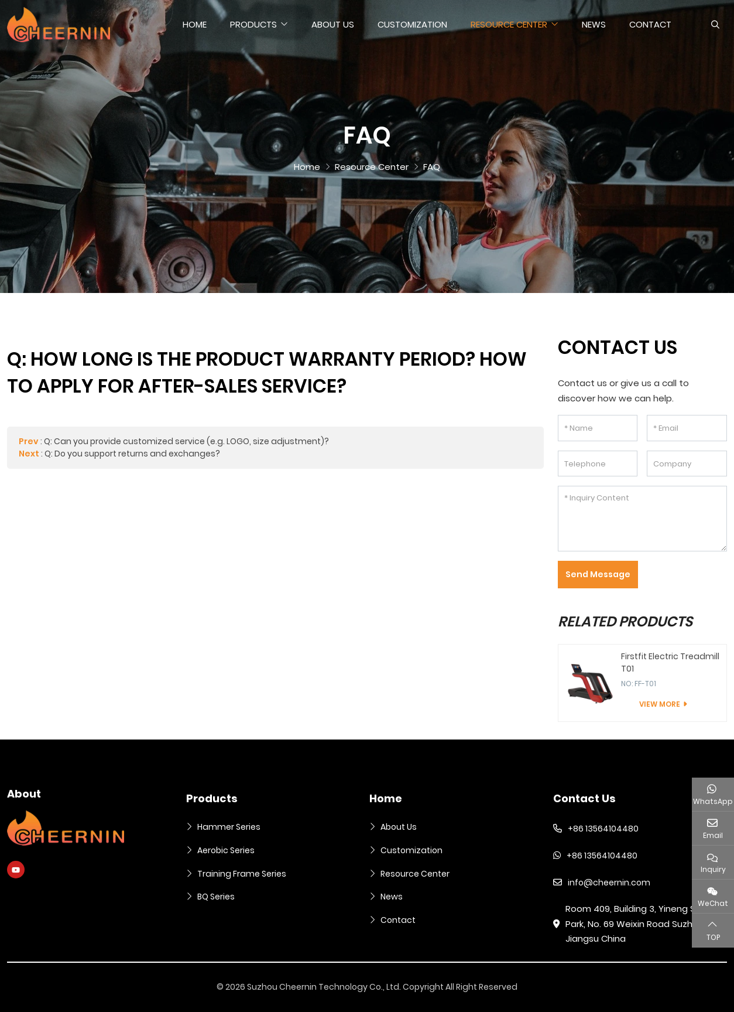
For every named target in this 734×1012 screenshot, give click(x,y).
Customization (412, 24)
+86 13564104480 (603, 828)
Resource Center (509, 24)
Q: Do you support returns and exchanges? (132, 453)
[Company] (687, 464)
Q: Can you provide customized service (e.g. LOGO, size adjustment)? (186, 441)
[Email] (687, 428)
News (594, 24)
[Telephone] (598, 464)
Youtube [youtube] (16, 869)
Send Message (597, 574)
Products (253, 24)
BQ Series (216, 896)
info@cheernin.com (609, 882)
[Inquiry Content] (643, 518)
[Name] (598, 428)
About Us (332, 24)
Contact (650, 24)
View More (659, 704)
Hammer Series (228, 827)
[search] (714, 24)
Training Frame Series (241, 874)
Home (195, 24)
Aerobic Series (226, 850)
